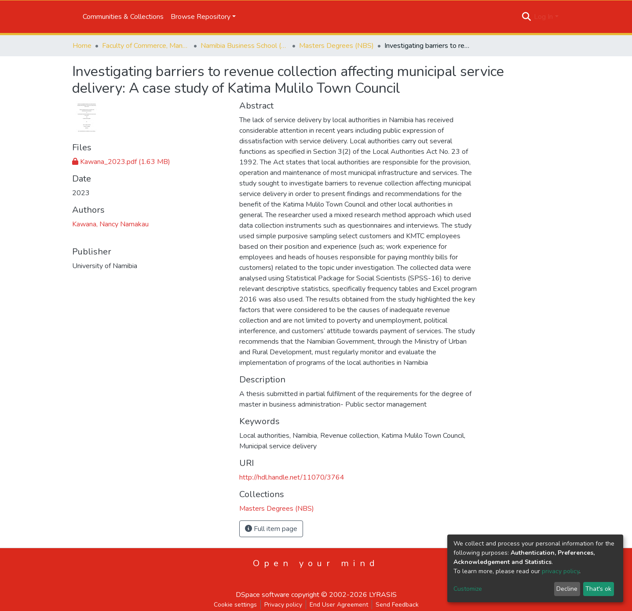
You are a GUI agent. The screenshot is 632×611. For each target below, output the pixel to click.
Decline (566, 589)
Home (82, 46)
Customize (467, 589)
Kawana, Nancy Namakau (110, 224)
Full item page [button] (271, 529)
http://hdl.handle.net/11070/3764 (291, 477)
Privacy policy (283, 604)
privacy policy (560, 571)
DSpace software (262, 595)
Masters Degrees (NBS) (336, 46)
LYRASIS (383, 595)
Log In (543, 17)
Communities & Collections (123, 17)
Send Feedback (397, 604)
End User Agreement (339, 604)
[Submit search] (526, 16)
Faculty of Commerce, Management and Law (146, 46)
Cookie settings (235, 604)
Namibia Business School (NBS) (245, 46)
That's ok (598, 589)
